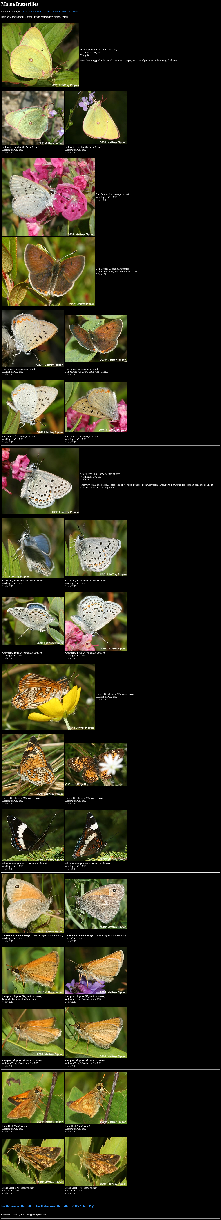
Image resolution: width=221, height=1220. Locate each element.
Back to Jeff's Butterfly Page (37, 11)
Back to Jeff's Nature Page (66, 11)
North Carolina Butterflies (17, 1206)
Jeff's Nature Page (83, 1206)
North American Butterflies (53, 1206)
